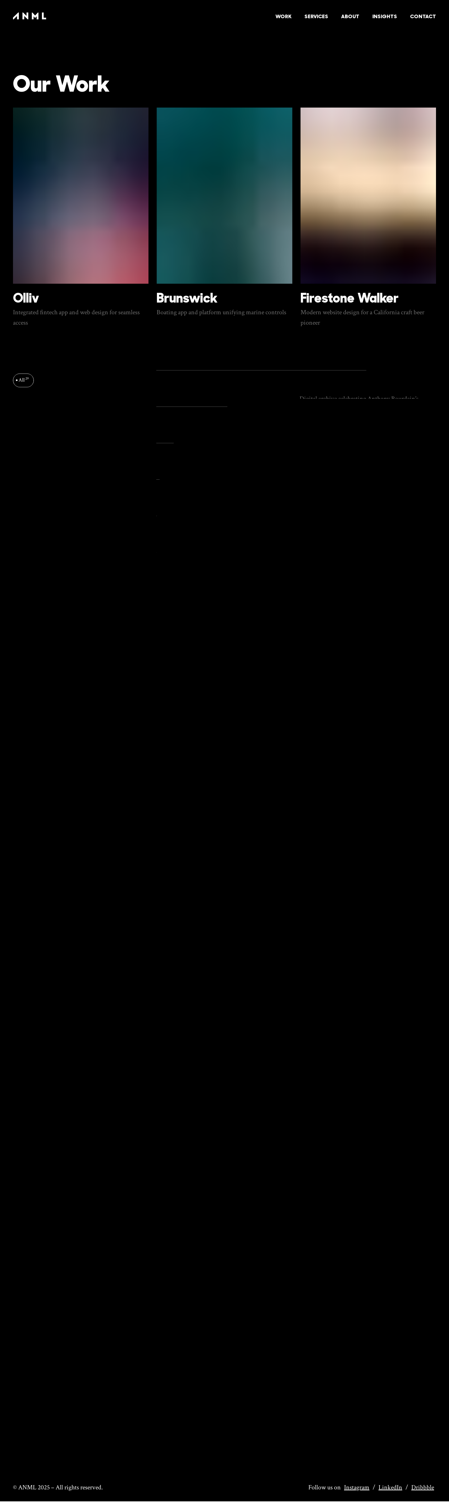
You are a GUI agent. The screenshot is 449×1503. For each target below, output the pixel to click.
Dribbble (422, 1487)
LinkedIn (390, 1487)
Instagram (356, 1487)
